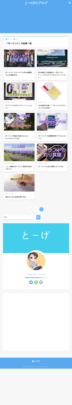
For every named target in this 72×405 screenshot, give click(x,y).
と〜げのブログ (36, 3)
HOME (36, 361)
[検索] (38, 217)
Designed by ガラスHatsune (36, 274)
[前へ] (30, 209)
